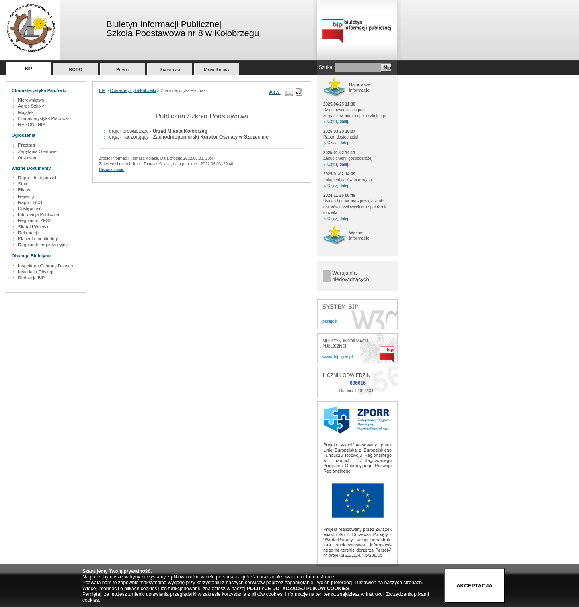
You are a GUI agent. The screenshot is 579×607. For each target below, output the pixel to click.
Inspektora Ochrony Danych (45, 265)
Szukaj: (327, 67)
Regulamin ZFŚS (35, 220)
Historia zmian (111, 169)
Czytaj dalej (337, 121)
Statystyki (170, 69)
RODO (75, 69)
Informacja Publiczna (38, 214)
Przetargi (27, 145)
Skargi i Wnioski (33, 226)
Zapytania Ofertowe (37, 151)
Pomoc (122, 69)
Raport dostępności (37, 177)
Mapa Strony (217, 69)
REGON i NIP (31, 124)
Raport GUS (30, 202)
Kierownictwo (31, 100)
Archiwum (27, 157)
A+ (272, 92)
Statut (24, 183)
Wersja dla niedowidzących (350, 276)
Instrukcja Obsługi (35, 271)
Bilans (24, 189)
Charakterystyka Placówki (43, 118)
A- (278, 92)
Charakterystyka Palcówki (133, 90)
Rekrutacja (28, 232)
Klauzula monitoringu (39, 238)
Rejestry (26, 196)
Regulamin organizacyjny (43, 244)
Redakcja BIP (31, 277)
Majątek (26, 112)
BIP (28, 68)
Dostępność (29, 208)
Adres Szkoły (31, 106)
